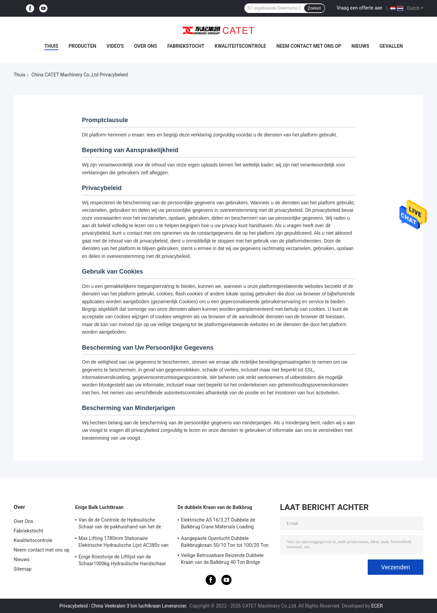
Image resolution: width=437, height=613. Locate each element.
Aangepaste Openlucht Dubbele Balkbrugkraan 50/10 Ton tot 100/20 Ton (224, 542)
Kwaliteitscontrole (240, 46)
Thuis (51, 46)
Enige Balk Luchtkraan (99, 507)
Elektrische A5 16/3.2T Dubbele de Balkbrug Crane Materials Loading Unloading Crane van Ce (218, 524)
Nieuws (360, 46)
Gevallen (391, 46)
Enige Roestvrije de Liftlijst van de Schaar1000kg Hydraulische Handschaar (122, 560)
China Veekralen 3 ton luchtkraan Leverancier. (139, 606)
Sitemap (22, 569)
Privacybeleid (73, 606)
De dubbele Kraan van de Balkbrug (215, 507)
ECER (377, 606)
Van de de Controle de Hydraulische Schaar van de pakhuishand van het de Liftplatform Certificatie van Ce (120, 524)
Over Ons (145, 46)
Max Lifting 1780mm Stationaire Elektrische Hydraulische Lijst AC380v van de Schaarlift (124, 543)
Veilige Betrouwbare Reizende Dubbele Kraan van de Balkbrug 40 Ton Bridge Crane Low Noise (222, 560)
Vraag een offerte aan (359, 8)
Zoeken (314, 8)
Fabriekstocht (186, 46)
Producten (82, 46)
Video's (115, 46)
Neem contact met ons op (308, 46)
